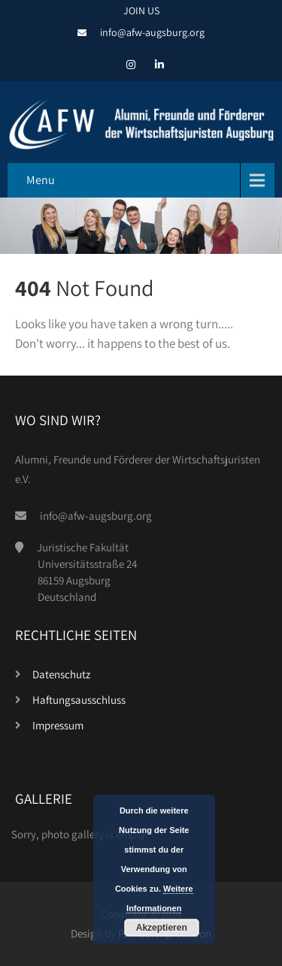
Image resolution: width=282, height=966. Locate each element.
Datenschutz (61, 674)
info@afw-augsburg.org (152, 32)
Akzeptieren (161, 927)
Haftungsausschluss (79, 700)
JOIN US (141, 10)
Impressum (57, 725)
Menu (40, 180)
